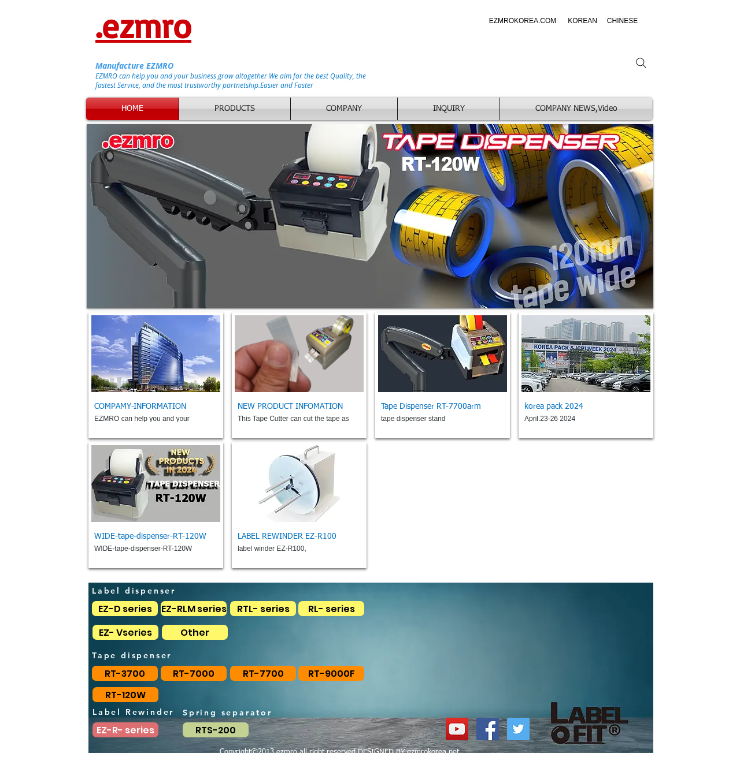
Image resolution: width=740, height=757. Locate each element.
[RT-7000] (194, 673)
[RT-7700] (263, 673)
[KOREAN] (582, 21)
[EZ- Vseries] (125, 632)
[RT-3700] (125, 673)
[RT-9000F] (331, 673)
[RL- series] (331, 608)
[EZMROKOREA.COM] (522, 21)
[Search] (641, 63)
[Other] (195, 632)
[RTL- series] (263, 608)
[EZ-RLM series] (194, 608)
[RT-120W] (125, 694)
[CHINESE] (622, 21)
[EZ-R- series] (125, 729)
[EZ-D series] (125, 608)
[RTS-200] (216, 729)
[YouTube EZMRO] (457, 729)
